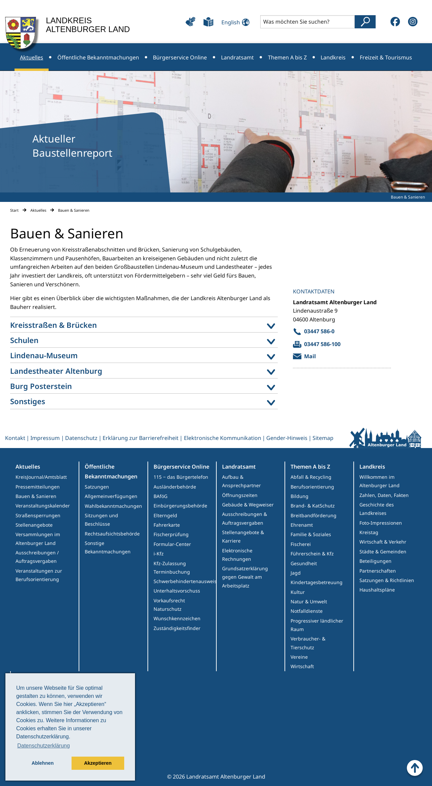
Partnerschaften (377, 571)
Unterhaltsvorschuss (177, 590)
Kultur (298, 592)
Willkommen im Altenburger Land (379, 481)
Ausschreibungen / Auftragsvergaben (37, 556)
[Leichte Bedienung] (190, 21)
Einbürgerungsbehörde (180, 505)
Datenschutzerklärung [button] (43, 746)
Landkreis (372, 466)
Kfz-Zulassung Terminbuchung (172, 567)
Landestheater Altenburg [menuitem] (56, 371)
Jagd (296, 573)
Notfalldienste (307, 611)
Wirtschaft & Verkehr (382, 542)
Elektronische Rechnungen (237, 554)
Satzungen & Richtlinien (386, 580)
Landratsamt (239, 466)
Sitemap (323, 438)
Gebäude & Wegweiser (248, 504)
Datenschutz (81, 438)
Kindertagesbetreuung (317, 582)
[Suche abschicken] (365, 21)
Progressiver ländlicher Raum (317, 625)
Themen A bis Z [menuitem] (287, 57)
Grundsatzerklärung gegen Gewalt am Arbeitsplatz (245, 576)
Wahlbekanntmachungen (113, 506)
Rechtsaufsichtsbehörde (112, 533)
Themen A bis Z (310, 466)
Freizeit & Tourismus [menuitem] (386, 57)
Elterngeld (165, 515)
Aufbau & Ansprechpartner (241, 481)
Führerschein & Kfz (312, 553)
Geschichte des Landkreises (376, 508)
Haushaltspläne (377, 589)
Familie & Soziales (311, 534)
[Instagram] (413, 21)
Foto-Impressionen (380, 523)
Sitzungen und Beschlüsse (101, 519)
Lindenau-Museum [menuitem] (44, 355)
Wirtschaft (302, 666)
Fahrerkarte (167, 525)
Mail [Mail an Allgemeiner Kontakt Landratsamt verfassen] (310, 356)
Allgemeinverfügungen (111, 496)
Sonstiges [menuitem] (27, 401)
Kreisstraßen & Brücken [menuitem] (53, 325)
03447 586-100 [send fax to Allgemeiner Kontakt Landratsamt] (322, 344)
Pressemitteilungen (38, 486)
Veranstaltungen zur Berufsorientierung (39, 575)
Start (14, 210)
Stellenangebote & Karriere (243, 536)
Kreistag (368, 532)
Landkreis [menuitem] (333, 57)
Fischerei (301, 544)
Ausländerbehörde (175, 486)
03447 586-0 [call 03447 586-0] (319, 331)
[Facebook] (395, 21)
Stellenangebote (34, 525)
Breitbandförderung (313, 515)
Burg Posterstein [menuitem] (41, 386)
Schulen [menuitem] (24, 340)
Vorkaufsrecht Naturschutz (169, 604)
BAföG (160, 496)
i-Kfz (159, 553)
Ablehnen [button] (42, 763)
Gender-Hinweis (286, 438)
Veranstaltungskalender (43, 505)
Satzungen (97, 486)
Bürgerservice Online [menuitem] (180, 57)
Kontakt (15, 438)
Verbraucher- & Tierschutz (308, 642)
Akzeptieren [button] (98, 763)
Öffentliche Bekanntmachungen (111, 471)
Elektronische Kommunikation (222, 438)
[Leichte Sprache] (208, 21)
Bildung (299, 496)
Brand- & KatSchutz (313, 505)
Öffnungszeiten (240, 495)
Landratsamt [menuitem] (237, 57)
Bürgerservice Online (181, 466)
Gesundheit (304, 563)
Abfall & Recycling (311, 477)
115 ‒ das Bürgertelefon (181, 477)
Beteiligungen (375, 561)
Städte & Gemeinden (382, 551)
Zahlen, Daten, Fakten (384, 495)
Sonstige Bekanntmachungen (108, 547)
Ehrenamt (302, 525)
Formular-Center (172, 544)
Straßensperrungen (38, 515)
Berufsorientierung (312, 486)
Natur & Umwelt (309, 601)
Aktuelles (38, 210)
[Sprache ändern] (233, 21)
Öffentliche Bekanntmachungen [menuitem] (98, 57)
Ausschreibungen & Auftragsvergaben (244, 518)
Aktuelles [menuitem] (31, 57)
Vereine (299, 657)
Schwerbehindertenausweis (185, 581)
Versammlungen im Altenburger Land (38, 538)
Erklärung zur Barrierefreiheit (141, 438)
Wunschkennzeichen (177, 618)
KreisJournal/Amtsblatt (41, 477)
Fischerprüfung (171, 534)
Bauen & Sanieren (36, 496)
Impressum (45, 438)
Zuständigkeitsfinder (177, 628)
